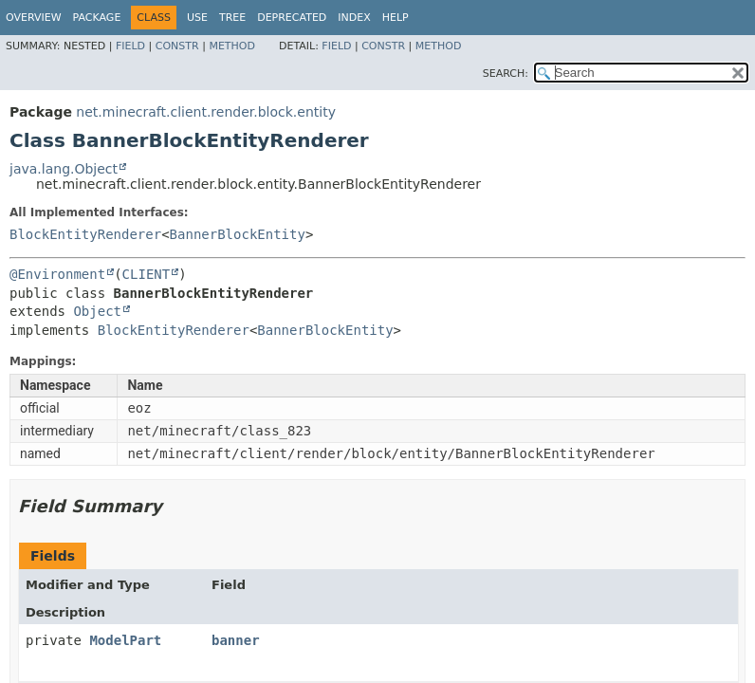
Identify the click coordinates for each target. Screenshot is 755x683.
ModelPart (125, 640)
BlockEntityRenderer (85, 234)
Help (395, 17)
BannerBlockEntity (237, 234)
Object (97, 311)
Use (197, 17)
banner (236, 640)
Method (232, 46)
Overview (34, 17)
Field (130, 46)
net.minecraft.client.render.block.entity (206, 112)
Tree (232, 17)
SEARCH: (505, 73)
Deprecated (291, 17)
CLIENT (146, 274)
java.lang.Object (63, 168)
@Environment (57, 274)
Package (97, 17)
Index (354, 17)
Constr (177, 46)
